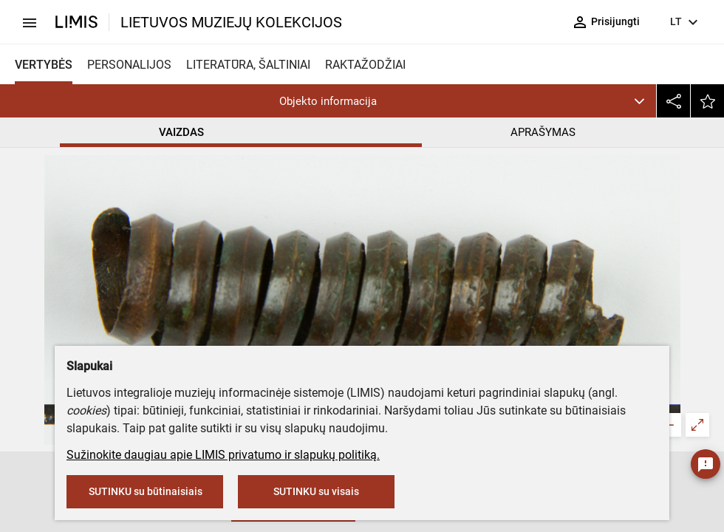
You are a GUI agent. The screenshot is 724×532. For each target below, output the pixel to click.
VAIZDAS (181, 132)
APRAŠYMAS (543, 132)
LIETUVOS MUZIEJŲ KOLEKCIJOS (231, 22)
